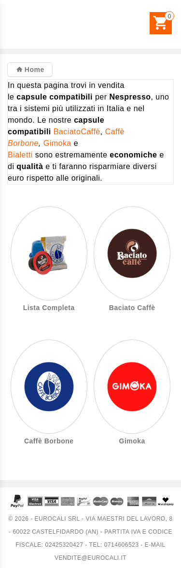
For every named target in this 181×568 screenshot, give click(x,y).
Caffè (115, 132)
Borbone (23, 143)
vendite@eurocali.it (90, 557)
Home (33, 69)
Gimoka (57, 143)
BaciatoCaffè (77, 132)
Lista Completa (49, 308)
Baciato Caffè (132, 308)
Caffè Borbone (49, 441)
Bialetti (20, 155)
